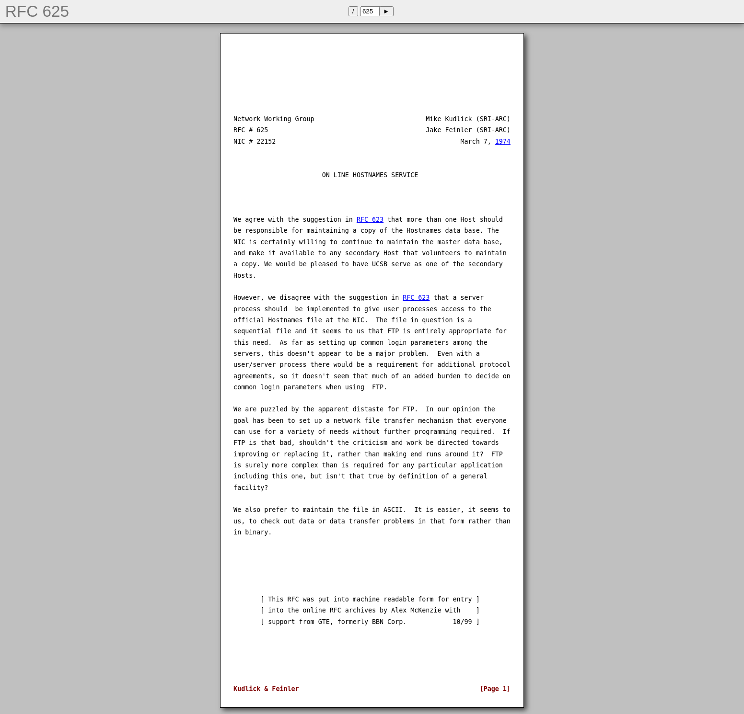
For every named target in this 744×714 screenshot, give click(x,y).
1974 (503, 141)
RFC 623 (370, 219)
